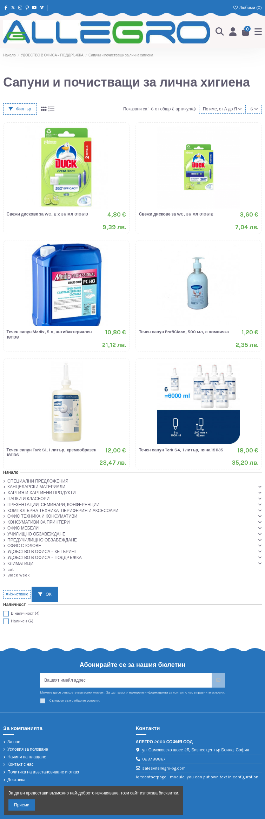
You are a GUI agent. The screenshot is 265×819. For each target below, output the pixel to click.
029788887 (154, 759)
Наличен (22, 621)
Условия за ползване (27, 749)
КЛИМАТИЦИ (20, 563)
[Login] (233, 32)
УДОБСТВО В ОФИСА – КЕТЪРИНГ (42, 551)
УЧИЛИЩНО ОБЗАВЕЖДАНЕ (36, 534)
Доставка (16, 779)
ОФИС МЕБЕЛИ (23, 528)
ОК (44, 594)
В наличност (25, 613)
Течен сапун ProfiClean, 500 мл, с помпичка (184, 331)
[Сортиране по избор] (222, 109)
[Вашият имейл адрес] (126, 680)
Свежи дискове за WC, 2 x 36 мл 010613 (47, 214)
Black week (18, 575)
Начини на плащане (26, 757)
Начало (10, 472)
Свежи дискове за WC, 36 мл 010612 (176, 214)
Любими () (247, 7)
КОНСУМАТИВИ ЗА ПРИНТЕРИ (38, 522)
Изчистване (17, 594)
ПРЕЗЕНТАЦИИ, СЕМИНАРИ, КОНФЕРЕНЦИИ (53, 504)
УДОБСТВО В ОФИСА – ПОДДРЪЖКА (44, 557)
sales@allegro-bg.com (164, 768)
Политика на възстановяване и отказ (43, 772)
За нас (13, 741)
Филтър (20, 109)
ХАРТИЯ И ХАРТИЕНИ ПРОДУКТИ (41, 492)
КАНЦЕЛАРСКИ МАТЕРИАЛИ (36, 486)
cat (10, 569)
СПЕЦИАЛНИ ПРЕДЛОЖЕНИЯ (37, 481)
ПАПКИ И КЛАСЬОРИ (28, 498)
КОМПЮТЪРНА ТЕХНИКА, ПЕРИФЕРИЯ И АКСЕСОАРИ (62, 510)
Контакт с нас (20, 764)
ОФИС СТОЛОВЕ (24, 545)
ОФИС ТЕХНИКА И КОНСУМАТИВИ (42, 516)
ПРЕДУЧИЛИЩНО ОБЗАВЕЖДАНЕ (42, 540)
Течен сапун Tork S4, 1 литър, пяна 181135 (181, 450)
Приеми (21, 805)
